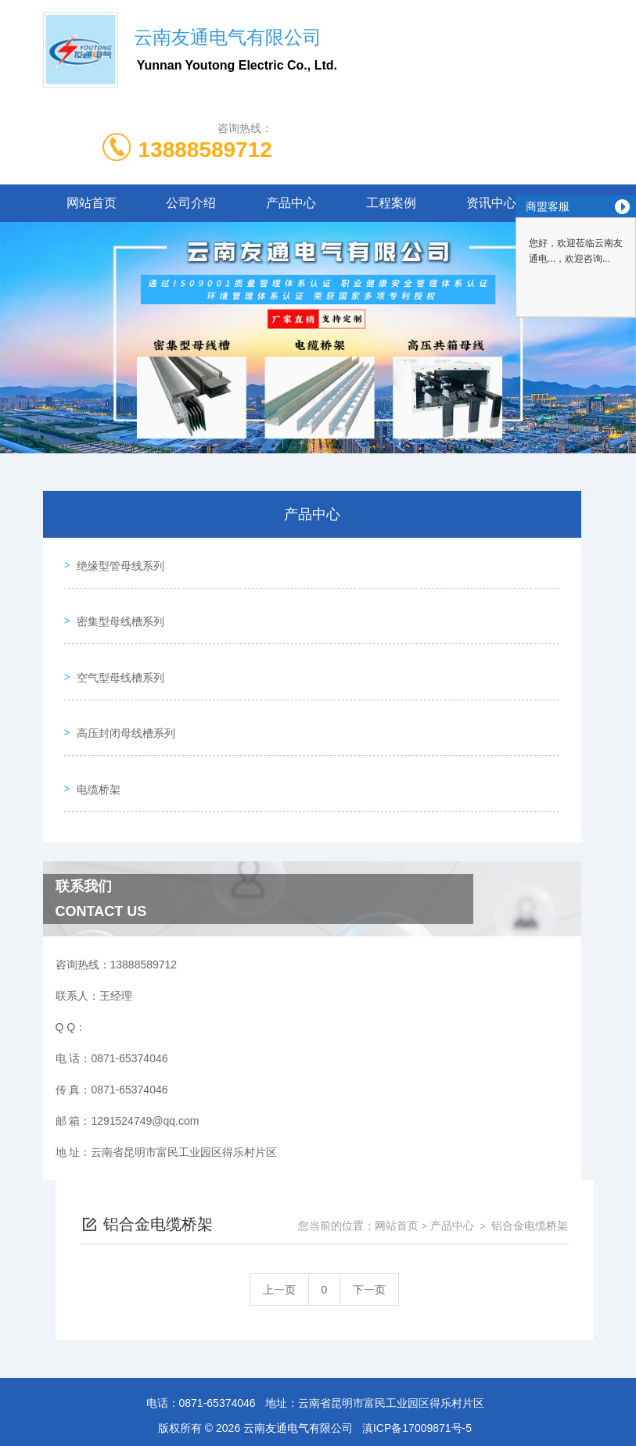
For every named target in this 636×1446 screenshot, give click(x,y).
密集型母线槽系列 (115, 604)
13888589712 (205, 150)
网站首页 (91, 202)
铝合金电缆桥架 (529, 1168)
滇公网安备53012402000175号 (318, 1421)
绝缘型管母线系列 (115, 559)
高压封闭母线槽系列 (120, 693)
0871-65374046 (217, 1346)
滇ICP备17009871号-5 (417, 1371)
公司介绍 (191, 202)
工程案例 (391, 202)
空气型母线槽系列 (115, 648)
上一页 (279, 1232)
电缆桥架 (93, 738)
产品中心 (291, 202)
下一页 (369, 1232)
